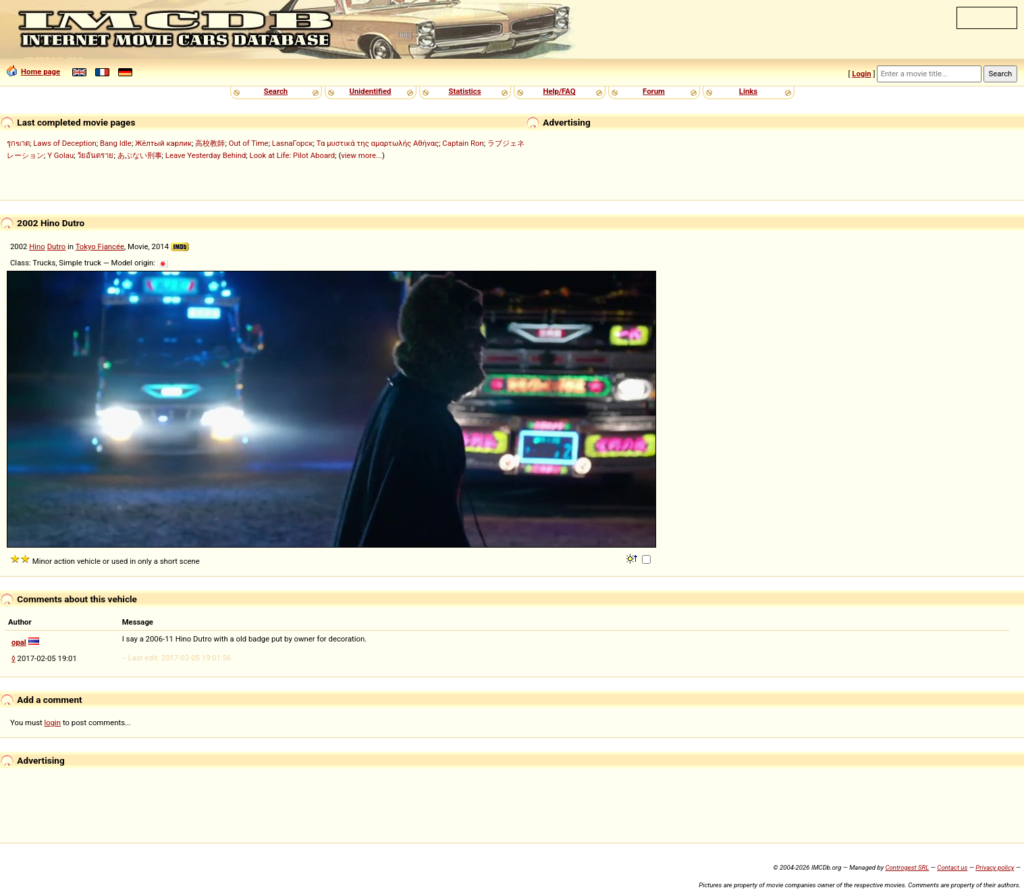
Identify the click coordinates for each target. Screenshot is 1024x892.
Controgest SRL (907, 867)
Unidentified (371, 91)
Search (276, 91)
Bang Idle (116, 143)
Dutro (56, 246)
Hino (37, 246)
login (53, 722)
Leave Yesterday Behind (205, 155)
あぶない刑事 (139, 155)
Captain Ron (462, 143)
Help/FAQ (559, 91)
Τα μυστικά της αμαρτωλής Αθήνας (378, 143)
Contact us (952, 867)
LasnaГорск (292, 143)
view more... (361, 155)
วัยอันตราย (95, 155)
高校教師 (210, 143)
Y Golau (60, 155)
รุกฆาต (18, 143)
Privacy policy (994, 867)
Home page (33, 71)
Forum (654, 91)
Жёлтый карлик (163, 143)
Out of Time (249, 143)
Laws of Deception (65, 143)
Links (748, 91)
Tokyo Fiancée (100, 246)
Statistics (464, 91)
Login (861, 73)
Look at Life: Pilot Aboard (292, 155)
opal (18, 642)
